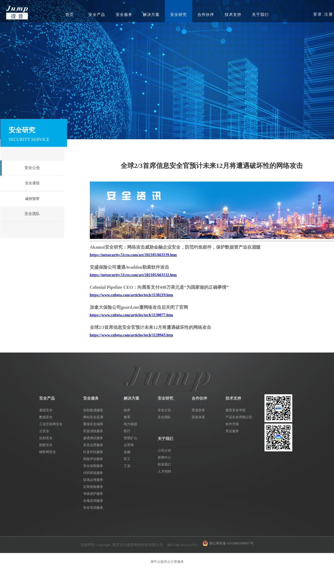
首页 (69, 15)
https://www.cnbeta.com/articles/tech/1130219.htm (131, 295)
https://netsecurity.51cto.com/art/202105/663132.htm (133, 275)
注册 (328, 14)
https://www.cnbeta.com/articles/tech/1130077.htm (131, 315)
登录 (317, 14)
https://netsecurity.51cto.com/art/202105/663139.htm (133, 255)
